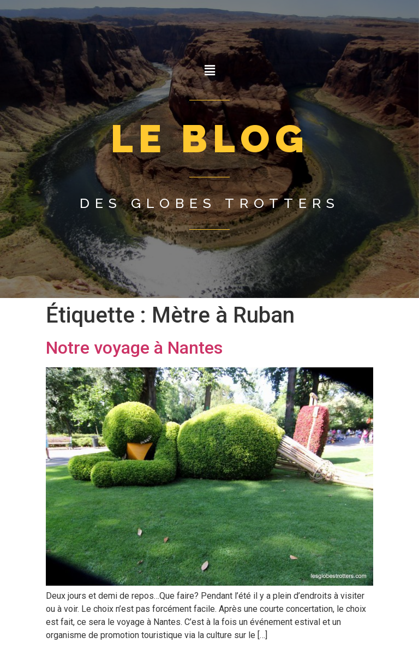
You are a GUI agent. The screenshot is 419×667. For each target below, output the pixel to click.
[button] (209, 70)
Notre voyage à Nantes (134, 347)
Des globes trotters (210, 203)
